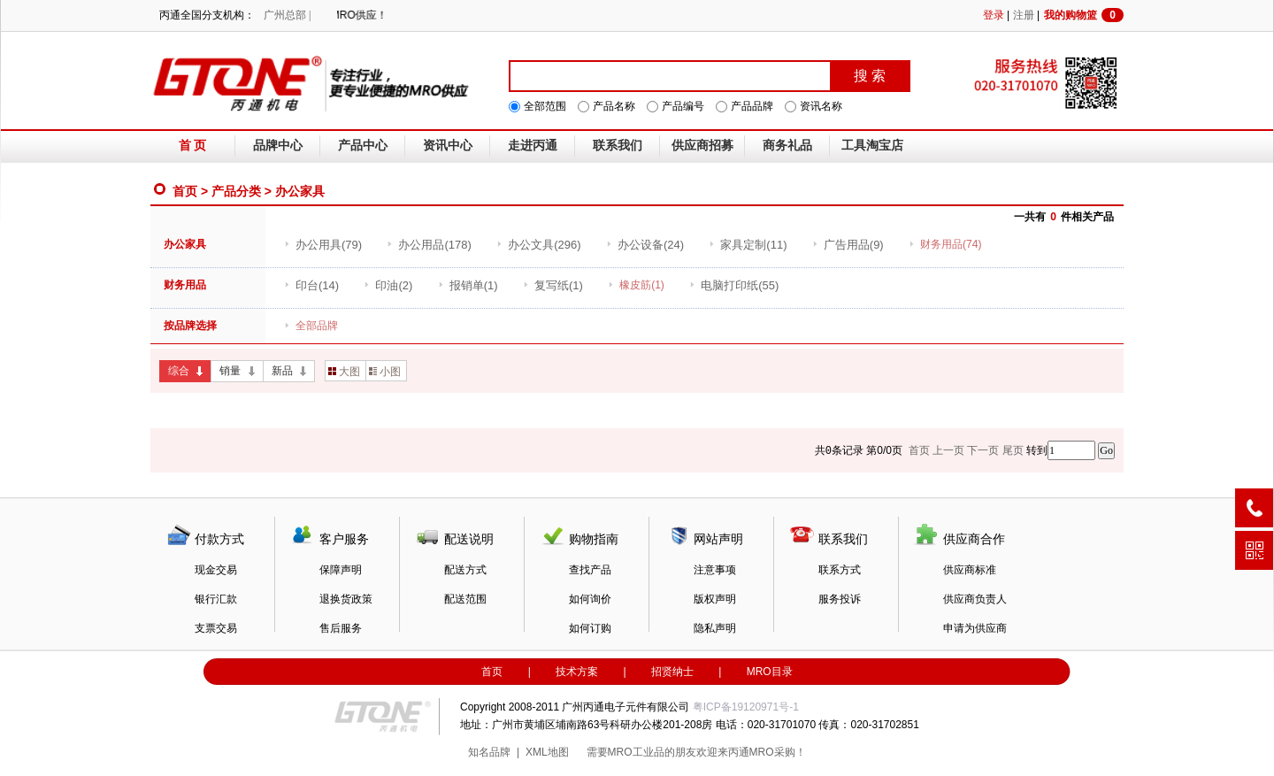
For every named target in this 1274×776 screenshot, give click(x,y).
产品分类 (236, 191)
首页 (185, 191)
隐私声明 (715, 628)
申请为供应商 (975, 628)
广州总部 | (287, 15)
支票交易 (216, 628)
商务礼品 (787, 145)
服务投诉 (839, 599)
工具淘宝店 (872, 145)
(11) (748, 244)
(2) (388, 285)
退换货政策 (345, 599)
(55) (734, 285)
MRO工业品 (636, 752)
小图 (385, 371)
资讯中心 (447, 145)
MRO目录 (770, 671)
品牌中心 (278, 145)
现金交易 (216, 570)
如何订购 (590, 628)
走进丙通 (532, 145)
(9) (848, 244)
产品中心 (363, 145)
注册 (1023, 15)
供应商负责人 (975, 599)
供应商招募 (702, 145)
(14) (311, 285)
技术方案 (577, 671)
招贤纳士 (672, 671)
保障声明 (340, 570)
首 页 (193, 145)
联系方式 (839, 570)
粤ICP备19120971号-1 (746, 707)
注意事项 (715, 570)
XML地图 (547, 752)
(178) (429, 244)
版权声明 (715, 599)
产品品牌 (752, 106)
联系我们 (617, 145)
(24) (645, 244)
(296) (538, 244)
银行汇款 (216, 599)
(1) (468, 285)
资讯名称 (821, 106)
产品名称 (614, 106)
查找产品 (590, 570)
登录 (993, 15)
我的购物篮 (1084, 15)
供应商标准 (969, 570)
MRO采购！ (777, 752)
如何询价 (590, 599)
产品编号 (683, 106)
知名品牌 (489, 752)
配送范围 (465, 599)
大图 (344, 371)
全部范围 (545, 106)
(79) (323, 244)
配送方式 (465, 570)
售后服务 (340, 628)
